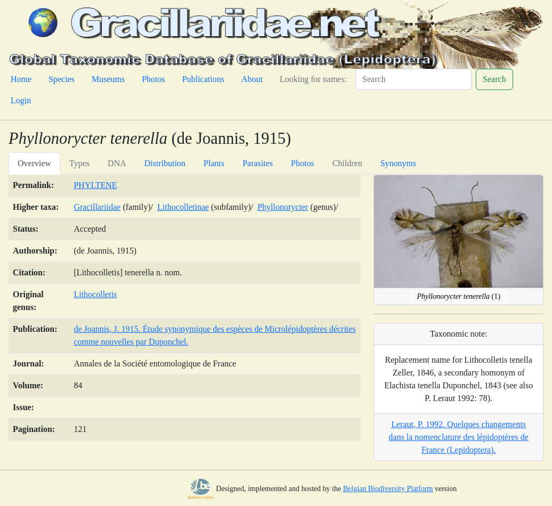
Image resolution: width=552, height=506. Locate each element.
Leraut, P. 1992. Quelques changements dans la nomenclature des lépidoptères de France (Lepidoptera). (458, 437)
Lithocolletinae (183, 206)
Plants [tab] (214, 163)
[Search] (413, 79)
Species (61, 79)
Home (21, 79)
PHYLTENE (95, 185)
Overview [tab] (34, 163)
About (252, 79)
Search (494, 79)
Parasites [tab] (257, 163)
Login (21, 100)
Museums (108, 79)
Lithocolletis (95, 294)
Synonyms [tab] (398, 163)
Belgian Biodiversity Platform (388, 489)
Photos (153, 79)
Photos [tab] (302, 163)
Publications (203, 79)
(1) (458, 296)
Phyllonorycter (282, 206)
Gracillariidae (97, 206)
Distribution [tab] (164, 163)
